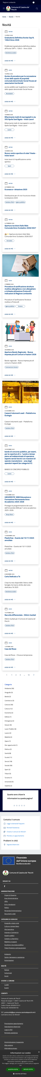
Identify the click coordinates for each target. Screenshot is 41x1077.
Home (4, 16)
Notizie (9, 32)
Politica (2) (8, 749)
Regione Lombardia (9, 2)
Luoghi (6, 985)
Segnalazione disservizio (12, 1026)
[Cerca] (37, 8)
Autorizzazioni (9, 960)
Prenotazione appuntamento (13, 1023)
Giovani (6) (8, 725)
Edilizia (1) (8, 717)
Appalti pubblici (9, 935)
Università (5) (9, 781)
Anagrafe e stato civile (11, 923)
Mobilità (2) (8, 737)
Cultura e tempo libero (11, 926)
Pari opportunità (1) (11, 745)
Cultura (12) (8, 709)
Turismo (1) (8, 777)
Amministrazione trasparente (14, 1042)
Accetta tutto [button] (13, 1069)
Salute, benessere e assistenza (14, 957)
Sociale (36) (8, 765)
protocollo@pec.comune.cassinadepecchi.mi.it (19, 1012)
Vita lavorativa (9, 929)
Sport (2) (7, 769)
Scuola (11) (8, 757)
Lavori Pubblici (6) (10, 729)
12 (29, 675)
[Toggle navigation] (4, 8)
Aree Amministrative (11, 898)
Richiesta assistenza (11, 1033)
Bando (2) (8, 696)
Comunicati (8, 973)
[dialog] (20, 1063)
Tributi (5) (8, 773)
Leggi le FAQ (8, 1030)
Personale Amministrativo (12, 910)
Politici (6, 907)
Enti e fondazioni (9, 904)
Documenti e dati (10, 914)
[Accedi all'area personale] (33, 2)
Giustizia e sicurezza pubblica (13, 945)
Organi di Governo (10, 895)
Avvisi (8, 70)
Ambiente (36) (9, 688)
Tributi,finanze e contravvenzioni (15, 948)
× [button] (39, 1052)
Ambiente (7, 954)
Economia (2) (9, 713)
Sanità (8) (8, 753)
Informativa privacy (10, 1048)
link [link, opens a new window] (20, 1065)
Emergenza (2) (9, 721)
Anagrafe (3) (9, 692)
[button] (20, 1074)
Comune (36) (9, 704)
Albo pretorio (8, 1045)
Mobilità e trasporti (10, 942)
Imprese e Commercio (11, 932)
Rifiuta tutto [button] (28, 1069)
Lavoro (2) (8, 733)
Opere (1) (8, 741)
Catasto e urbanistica (11, 938)
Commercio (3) (9, 700)
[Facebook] (5, 886)
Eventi (6, 988)
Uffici (6, 901)
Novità (11, 16)
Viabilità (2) (8, 786)
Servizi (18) (8, 761)
